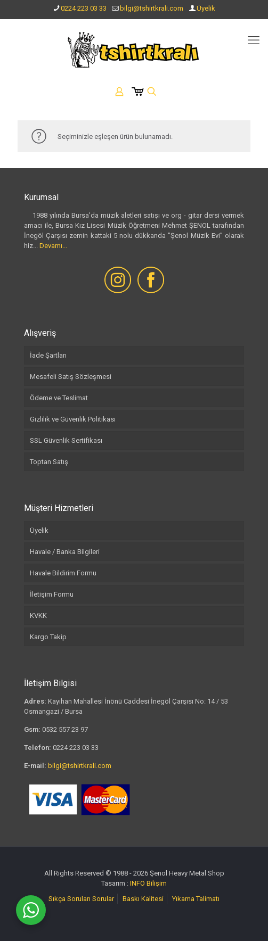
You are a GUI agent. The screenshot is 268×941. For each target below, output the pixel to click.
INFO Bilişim (148, 883)
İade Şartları (48, 355)
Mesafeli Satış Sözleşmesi (70, 377)
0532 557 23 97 (65, 729)
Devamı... (53, 246)
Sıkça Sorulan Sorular (81, 899)
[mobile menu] (254, 40)
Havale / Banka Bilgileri (65, 552)
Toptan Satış (49, 462)
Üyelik (206, 8)
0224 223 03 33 (84, 8)
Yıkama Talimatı (196, 899)
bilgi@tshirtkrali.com (151, 8)
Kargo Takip (48, 637)
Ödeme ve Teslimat (59, 398)
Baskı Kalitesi (143, 899)
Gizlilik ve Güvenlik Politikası (73, 419)
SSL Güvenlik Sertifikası (66, 440)
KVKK (38, 616)
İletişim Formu (52, 594)
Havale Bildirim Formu (63, 573)
